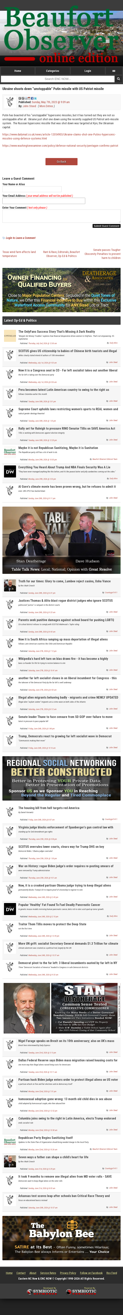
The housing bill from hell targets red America (48, 810)
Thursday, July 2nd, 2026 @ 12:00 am (42, 345)
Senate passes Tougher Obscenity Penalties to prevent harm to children (103, 255)
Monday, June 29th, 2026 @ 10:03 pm (42, 461)
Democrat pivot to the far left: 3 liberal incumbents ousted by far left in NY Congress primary (67, 966)
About (32, 1275)
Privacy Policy (68, 1275)
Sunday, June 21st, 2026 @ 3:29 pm (41, 1171)
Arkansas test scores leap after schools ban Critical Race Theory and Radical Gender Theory (64, 1199)
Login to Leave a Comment (20, 239)
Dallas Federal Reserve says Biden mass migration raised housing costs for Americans (68, 1064)
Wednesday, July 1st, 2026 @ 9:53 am (42, 365)
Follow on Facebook (91, 1275)
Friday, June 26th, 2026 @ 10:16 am (42, 750)
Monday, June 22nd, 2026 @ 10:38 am (42, 1132)
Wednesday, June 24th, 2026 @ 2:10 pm (43, 918)
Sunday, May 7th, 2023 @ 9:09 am (51, 102)
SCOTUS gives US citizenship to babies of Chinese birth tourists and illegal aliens (67, 354)
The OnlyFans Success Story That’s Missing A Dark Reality (56, 333)
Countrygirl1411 (111, 594)
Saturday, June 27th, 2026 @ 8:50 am (42, 692)
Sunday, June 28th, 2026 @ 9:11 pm (41, 500)
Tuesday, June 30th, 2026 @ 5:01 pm (42, 403)
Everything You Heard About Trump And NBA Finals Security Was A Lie (64, 469)
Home (17, 71)
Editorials (63, 254)
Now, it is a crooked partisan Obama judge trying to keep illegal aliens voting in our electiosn (64, 889)
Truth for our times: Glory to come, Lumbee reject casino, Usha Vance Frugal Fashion (64, 585)
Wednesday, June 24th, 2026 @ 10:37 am (43, 957)
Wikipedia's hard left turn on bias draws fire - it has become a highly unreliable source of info (63, 662)
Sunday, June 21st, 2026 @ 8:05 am (41, 1190)
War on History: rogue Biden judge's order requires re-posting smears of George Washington (65, 870)
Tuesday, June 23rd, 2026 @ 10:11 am (42, 1074)
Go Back (61, 161)
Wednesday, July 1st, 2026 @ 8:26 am (42, 384)
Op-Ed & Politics (67, 258)
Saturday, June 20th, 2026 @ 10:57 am (42, 1210)
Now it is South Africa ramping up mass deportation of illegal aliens (63, 641)
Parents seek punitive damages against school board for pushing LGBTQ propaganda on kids (66, 623)
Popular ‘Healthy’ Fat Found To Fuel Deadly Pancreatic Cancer (59, 907)
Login (88, 71)
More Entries (46, 106)
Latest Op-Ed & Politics (20, 322)
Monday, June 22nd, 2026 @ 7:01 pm (42, 1093)
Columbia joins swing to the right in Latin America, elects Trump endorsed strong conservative (67, 1122)
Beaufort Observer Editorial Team (105, 461)
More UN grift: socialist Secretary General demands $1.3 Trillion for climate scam (68, 947)
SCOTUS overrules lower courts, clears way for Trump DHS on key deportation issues (61, 850)
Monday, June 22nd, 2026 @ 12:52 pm (42, 1113)
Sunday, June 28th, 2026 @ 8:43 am (41, 634)
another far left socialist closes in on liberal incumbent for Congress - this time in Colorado (67, 682)
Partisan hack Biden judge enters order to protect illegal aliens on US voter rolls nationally (68, 1083)
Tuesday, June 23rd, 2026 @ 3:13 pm (42, 1055)
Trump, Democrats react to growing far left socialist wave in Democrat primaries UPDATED (65, 740)
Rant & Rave (50, 254)
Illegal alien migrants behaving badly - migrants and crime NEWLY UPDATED (68, 699)
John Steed (29, 106)
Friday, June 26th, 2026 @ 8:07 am (41, 822)
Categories (52, 71)
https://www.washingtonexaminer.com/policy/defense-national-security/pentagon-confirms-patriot (60, 145)
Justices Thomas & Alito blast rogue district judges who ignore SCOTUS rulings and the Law (65, 604)
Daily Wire (113, 345)
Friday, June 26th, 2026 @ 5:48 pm (41, 730)
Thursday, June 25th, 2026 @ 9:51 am (42, 880)
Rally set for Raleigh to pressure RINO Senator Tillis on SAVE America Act (66, 430)
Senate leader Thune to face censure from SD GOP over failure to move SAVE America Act (65, 720)
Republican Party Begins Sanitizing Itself (45, 1140)
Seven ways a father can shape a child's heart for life (53, 1159)
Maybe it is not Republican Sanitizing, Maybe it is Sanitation (58, 450)
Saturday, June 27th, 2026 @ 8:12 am (42, 711)
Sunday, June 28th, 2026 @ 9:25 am (41, 614)
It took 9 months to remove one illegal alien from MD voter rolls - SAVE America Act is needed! (65, 1180)
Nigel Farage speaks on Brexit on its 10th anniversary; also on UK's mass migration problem (66, 1044)
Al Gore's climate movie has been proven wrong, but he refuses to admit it (67, 488)
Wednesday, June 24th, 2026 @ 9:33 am (43, 977)
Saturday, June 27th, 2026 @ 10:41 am (42, 672)
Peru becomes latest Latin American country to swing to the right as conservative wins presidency (63, 393)
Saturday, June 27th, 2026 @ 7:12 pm (42, 653)
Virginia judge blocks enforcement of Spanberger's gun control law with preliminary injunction (65, 831)
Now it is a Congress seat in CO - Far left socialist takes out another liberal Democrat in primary (67, 374)
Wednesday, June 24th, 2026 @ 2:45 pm (43, 899)
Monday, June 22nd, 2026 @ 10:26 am (42, 1151)
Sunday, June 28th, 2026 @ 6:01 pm (41, 595)
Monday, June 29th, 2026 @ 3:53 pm (42, 481)
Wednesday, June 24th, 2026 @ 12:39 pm (43, 938)
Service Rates (48, 1275)
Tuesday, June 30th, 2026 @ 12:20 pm (42, 442)
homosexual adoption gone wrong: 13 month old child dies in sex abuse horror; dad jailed (65, 1103)
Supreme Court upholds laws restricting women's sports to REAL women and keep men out (68, 413)
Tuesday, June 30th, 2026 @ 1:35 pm (42, 423)
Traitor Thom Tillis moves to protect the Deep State (52, 926)
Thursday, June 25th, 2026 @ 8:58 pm (42, 841)
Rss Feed (112, 1275)
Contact (21, 1275)
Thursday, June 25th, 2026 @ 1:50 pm (42, 860)
